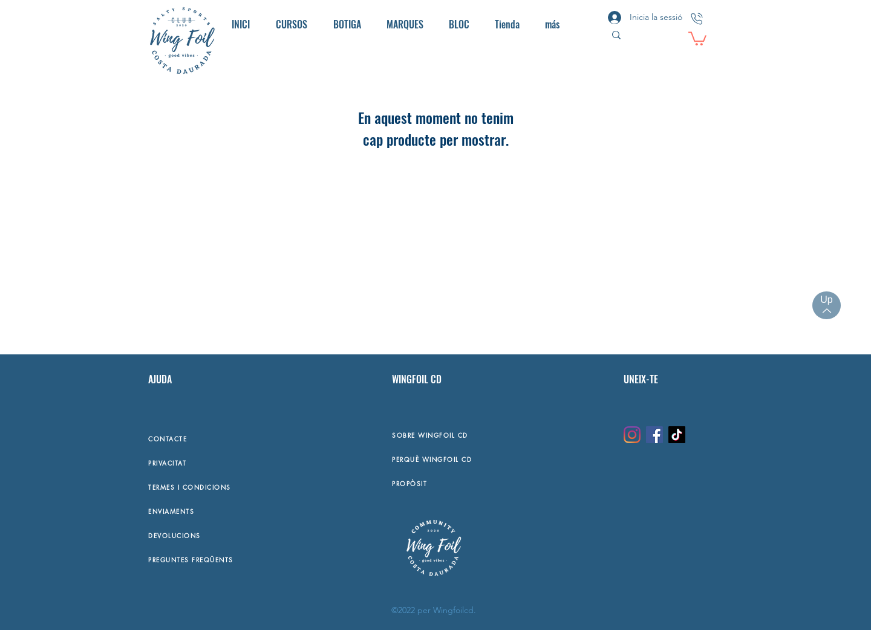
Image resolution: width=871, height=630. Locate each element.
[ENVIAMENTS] (227, 511)
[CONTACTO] (696, 18)
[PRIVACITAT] (227, 462)
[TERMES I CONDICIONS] (227, 487)
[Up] (826, 305)
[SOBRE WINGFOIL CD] (501, 435)
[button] (697, 37)
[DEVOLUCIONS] (227, 535)
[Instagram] (632, 434)
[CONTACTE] (227, 438)
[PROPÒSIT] (501, 483)
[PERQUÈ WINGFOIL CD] (501, 459)
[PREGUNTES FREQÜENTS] (227, 559)
